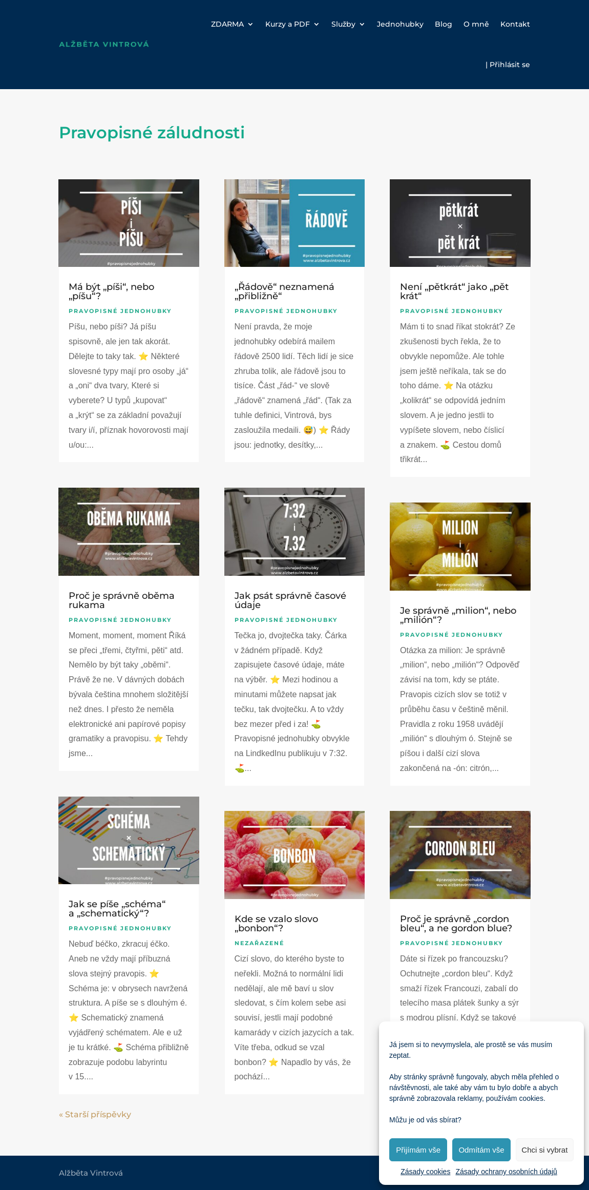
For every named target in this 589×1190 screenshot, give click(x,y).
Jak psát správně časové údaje (290, 600)
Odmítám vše (481, 1149)
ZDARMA (227, 24)
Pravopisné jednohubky (120, 311)
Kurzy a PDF (287, 24)
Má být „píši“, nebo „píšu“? (111, 291)
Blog (443, 24)
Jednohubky (400, 24)
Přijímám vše (418, 1149)
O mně (476, 24)
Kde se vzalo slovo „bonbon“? (276, 923)
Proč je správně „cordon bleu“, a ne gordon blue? (456, 923)
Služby (343, 24)
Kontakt (515, 24)
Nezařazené (259, 943)
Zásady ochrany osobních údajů (506, 1171)
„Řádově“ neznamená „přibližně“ (284, 291)
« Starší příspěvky (95, 1114)
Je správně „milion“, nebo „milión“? (458, 615)
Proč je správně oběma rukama (122, 600)
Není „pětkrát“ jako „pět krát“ (454, 291)
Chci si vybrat (544, 1149)
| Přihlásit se (508, 64)
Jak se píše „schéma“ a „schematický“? (117, 909)
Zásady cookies (425, 1171)
